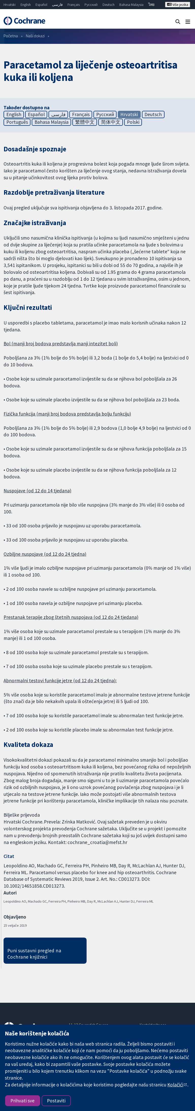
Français (74, 4)
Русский (91, 4)
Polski (133, 122)
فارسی (57, 4)
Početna (11, 35)
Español (41, 4)
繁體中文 (84, 122)
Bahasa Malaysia (131, 4)
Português (17, 122)
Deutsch (109, 4)
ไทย (151, 4)
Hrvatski (9, 4)
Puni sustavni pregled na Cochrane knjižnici (34, 953)
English (26, 4)
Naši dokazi (35, 35)
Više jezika (177, 4)
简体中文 (110, 122)
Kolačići (175, 1085)
